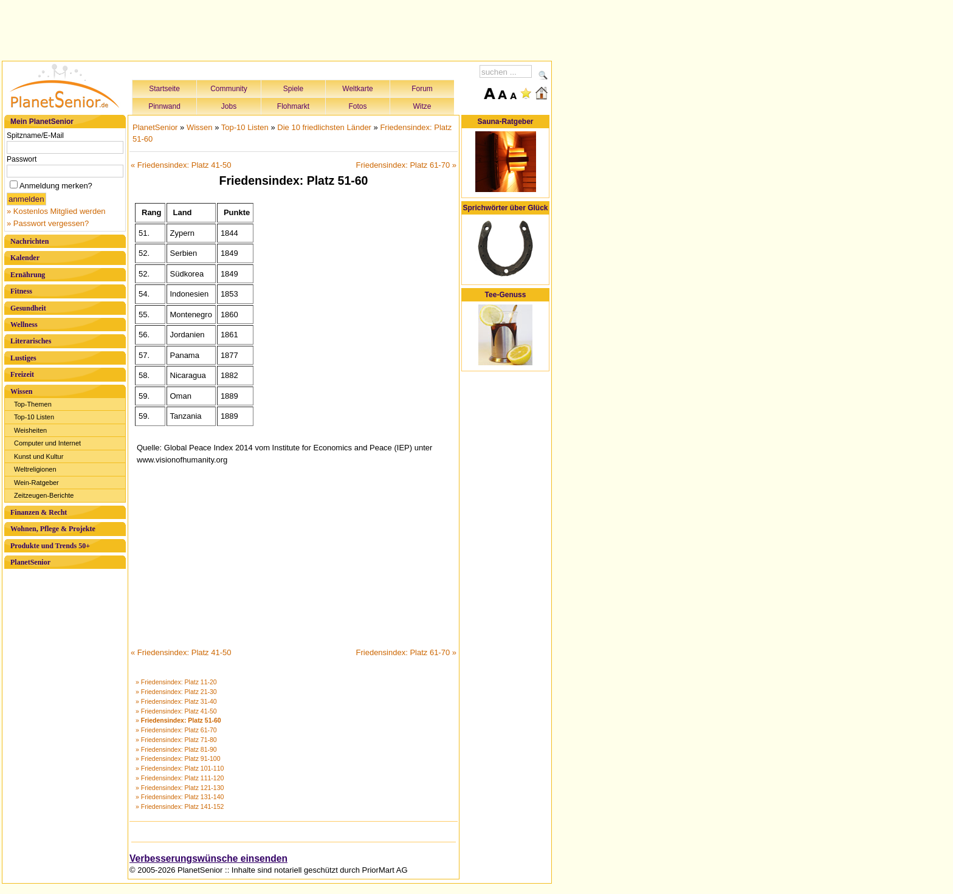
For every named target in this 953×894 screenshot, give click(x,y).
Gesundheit (28, 308)
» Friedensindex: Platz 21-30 (176, 691)
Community (228, 88)
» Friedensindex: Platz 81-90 (176, 749)
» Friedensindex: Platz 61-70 (176, 730)
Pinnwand (164, 106)
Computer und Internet (47, 443)
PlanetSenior (30, 562)
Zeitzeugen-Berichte (44, 495)
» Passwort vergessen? (48, 223)
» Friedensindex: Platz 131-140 (180, 796)
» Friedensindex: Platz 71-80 (176, 739)
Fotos (357, 106)
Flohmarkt (293, 106)
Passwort (21, 159)
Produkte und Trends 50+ (50, 546)
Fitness (21, 291)
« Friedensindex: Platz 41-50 (181, 165)
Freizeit (22, 374)
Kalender (25, 257)
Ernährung (27, 274)
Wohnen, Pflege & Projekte (52, 528)
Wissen (21, 391)
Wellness (24, 324)
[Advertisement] (277, 28)
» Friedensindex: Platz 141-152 (180, 806)
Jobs (228, 106)
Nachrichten (29, 241)
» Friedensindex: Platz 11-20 (176, 682)
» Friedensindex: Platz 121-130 (180, 787)
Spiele (293, 88)
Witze (422, 106)
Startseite (164, 88)
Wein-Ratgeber (36, 482)
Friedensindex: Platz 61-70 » (406, 165)
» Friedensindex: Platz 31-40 (176, 701)
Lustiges (23, 358)
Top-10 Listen (34, 417)
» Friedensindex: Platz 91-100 (178, 758)
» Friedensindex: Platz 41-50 (176, 711)
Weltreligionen (35, 469)
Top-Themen (33, 404)
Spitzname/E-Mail (35, 135)
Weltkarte (357, 88)
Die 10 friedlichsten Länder (324, 127)
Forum (422, 88)
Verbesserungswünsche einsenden (208, 858)
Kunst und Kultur (38, 456)
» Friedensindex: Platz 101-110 (180, 768)
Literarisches (30, 341)
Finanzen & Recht (38, 512)
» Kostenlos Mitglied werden (56, 211)
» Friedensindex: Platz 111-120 (180, 778)
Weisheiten (30, 430)
